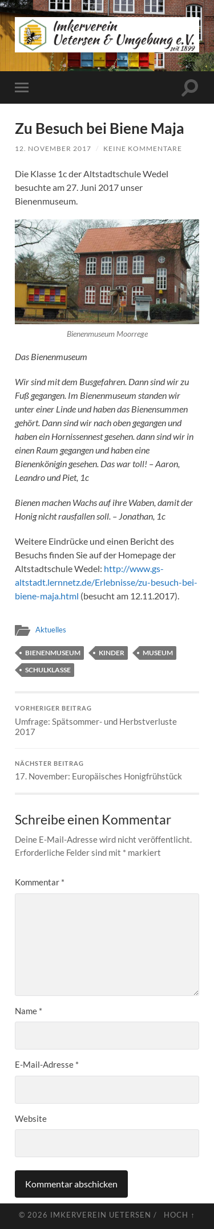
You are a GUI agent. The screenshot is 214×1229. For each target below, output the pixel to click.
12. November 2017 (53, 148)
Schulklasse (48, 669)
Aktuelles (50, 629)
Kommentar (39, 882)
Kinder (111, 652)
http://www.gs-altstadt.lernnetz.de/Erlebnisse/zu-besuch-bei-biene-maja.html (106, 582)
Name (28, 1011)
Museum (158, 652)
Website (31, 1118)
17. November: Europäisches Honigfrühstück (107, 771)
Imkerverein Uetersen (100, 1214)
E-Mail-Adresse (47, 1064)
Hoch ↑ (179, 1214)
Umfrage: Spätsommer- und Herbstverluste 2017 (107, 721)
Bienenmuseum (52, 652)
